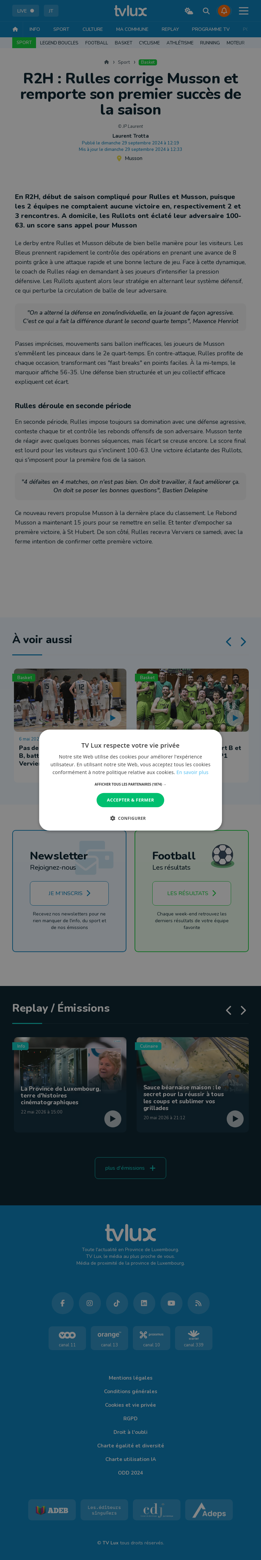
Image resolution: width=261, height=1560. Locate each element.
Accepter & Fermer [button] (130, 800)
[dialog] (130, 779)
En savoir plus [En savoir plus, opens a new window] (192, 772)
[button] (131, 784)
